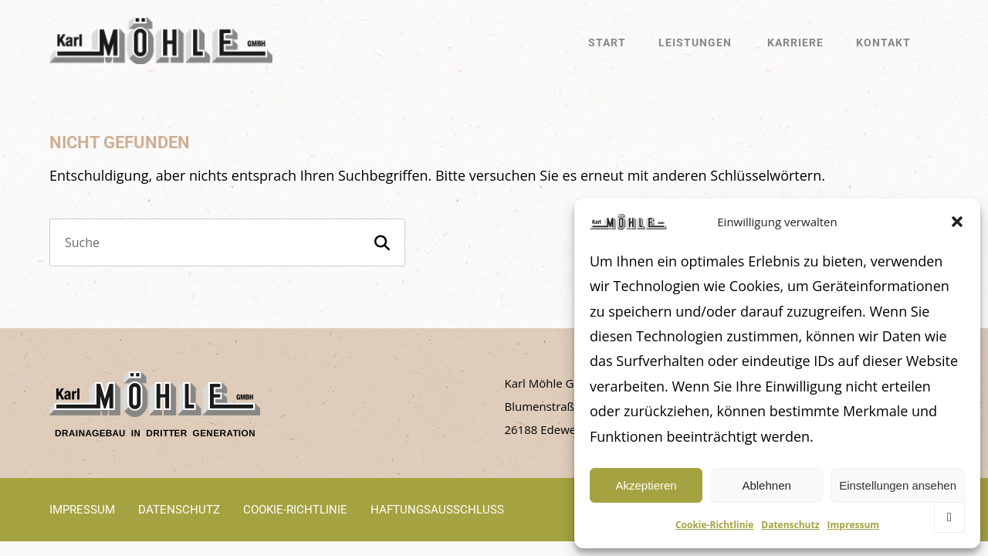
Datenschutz (790, 524)
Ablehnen (766, 485)
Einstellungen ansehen (897, 485)
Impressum (853, 524)
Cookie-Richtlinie (714, 524)
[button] (957, 221)
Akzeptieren (645, 485)
